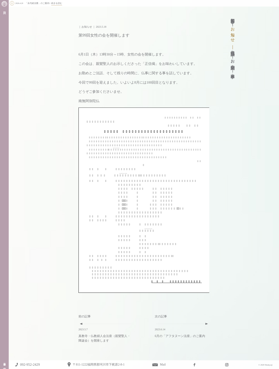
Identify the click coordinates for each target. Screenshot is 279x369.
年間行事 (232, 16)
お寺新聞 (232, 60)
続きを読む (56, 3)
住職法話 (232, 48)
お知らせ (232, 32)
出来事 (232, 71)
